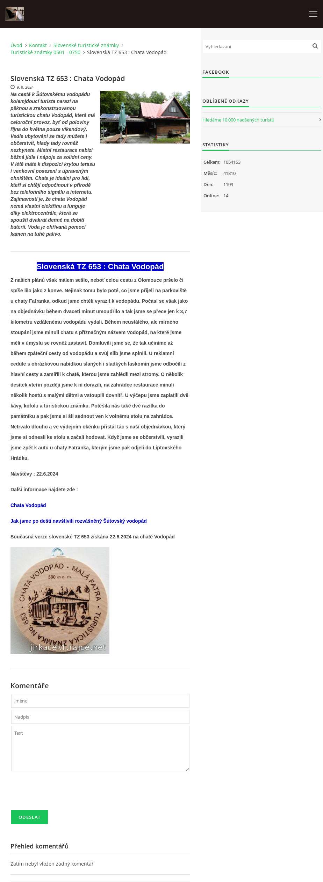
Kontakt (38, 45)
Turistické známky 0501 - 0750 (45, 52)
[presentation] (64, 793)
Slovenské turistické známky (86, 45)
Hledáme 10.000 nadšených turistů (238, 120)
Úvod (16, 45)
